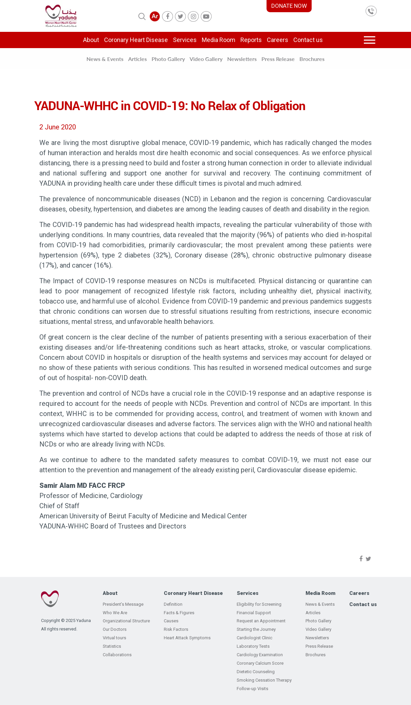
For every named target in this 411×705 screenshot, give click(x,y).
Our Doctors (114, 629)
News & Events (104, 59)
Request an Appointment (261, 620)
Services (185, 39)
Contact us (308, 39)
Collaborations (117, 654)
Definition (173, 604)
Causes (171, 620)
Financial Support (254, 612)
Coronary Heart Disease (136, 39)
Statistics (112, 646)
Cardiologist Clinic (254, 637)
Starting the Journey (256, 629)
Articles (137, 59)
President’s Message (123, 604)
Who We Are (115, 612)
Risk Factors (176, 629)
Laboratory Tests (253, 646)
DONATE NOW (289, 5)
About (91, 39)
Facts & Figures (179, 612)
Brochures (312, 59)
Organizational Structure (126, 620)
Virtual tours (114, 637)
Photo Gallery (168, 59)
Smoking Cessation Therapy (264, 680)
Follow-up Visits (252, 688)
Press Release (278, 59)
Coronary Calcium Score (260, 663)
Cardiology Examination (260, 654)
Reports (251, 39)
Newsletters (242, 59)
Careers (277, 39)
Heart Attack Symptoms (187, 637)
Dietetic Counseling (256, 671)
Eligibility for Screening (259, 604)
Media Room (218, 39)
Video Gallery (206, 59)
